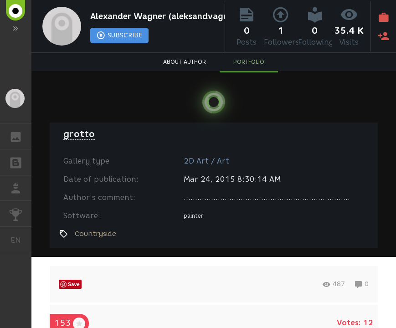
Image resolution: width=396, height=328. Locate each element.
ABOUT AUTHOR (184, 61)
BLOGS (20, 161)
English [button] (19, 240)
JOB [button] (20, 188)
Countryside (95, 234)
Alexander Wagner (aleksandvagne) (155, 16)
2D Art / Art (206, 161)
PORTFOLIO (248, 61)
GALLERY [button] (20, 136)
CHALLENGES (20, 213)
